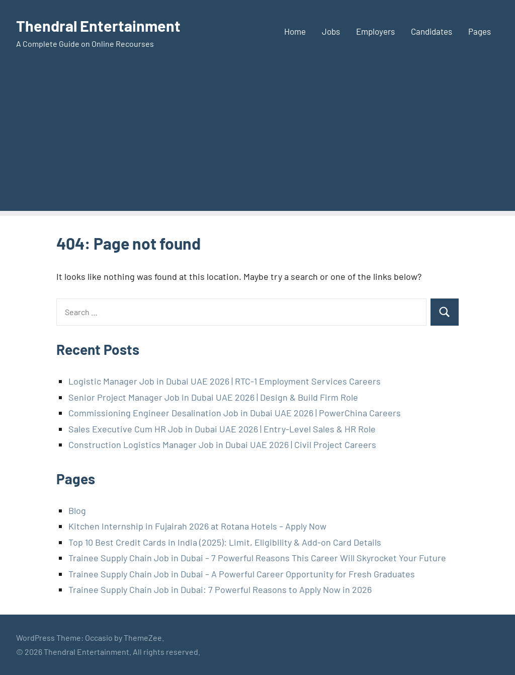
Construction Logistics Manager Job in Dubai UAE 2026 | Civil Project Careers (222, 444)
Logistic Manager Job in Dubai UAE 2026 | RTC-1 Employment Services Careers (224, 381)
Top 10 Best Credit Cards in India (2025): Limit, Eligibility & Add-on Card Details (224, 542)
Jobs (331, 31)
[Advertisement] (257, 140)
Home (295, 31)
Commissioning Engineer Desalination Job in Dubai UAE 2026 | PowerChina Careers (234, 412)
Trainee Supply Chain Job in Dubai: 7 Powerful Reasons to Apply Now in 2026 (220, 589)
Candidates (431, 31)
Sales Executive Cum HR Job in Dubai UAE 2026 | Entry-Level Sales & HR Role (222, 428)
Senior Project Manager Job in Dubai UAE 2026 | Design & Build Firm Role (213, 397)
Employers (375, 31)
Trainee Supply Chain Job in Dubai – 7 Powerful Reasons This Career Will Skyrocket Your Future (257, 557)
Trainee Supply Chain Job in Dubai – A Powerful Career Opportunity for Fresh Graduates (241, 573)
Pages (479, 31)
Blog (77, 510)
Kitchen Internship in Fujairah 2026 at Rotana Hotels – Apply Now (197, 526)
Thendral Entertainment (101, 25)
